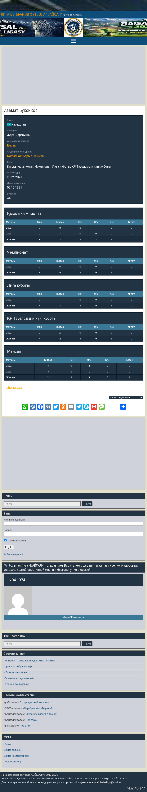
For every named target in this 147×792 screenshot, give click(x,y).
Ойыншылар (14, 387)
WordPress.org (12, 761)
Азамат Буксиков (21, 110)
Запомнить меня (15, 540)
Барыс (11, 145)
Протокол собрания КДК (18, 666)
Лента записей (12, 749)
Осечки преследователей (18, 678)
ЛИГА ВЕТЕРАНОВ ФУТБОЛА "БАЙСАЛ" (31, 14)
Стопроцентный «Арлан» (34, 702)
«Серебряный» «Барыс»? (37, 708)
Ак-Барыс (25, 156)
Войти (7, 744)
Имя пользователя (14, 519)
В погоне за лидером (16, 684)
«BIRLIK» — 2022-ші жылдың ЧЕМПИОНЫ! (29, 660)
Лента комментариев (16, 755)
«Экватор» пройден (15, 672)
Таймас (38, 156)
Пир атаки (31, 719)
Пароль (8, 530)
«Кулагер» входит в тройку (41, 714)
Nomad (12, 156)
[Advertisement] (73, 75)
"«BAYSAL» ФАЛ (136, 788)
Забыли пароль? (13, 554)
